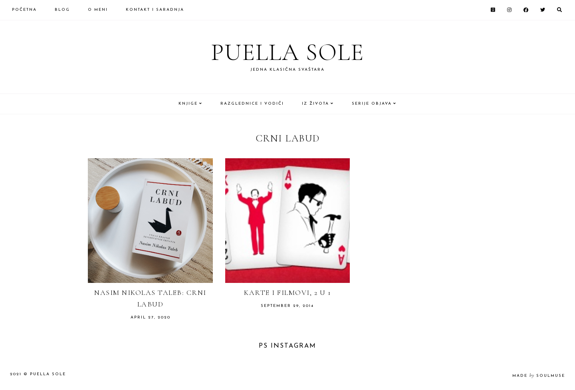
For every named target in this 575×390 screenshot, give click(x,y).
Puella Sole (287, 52)
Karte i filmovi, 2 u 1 (287, 292)
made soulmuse (538, 376)
